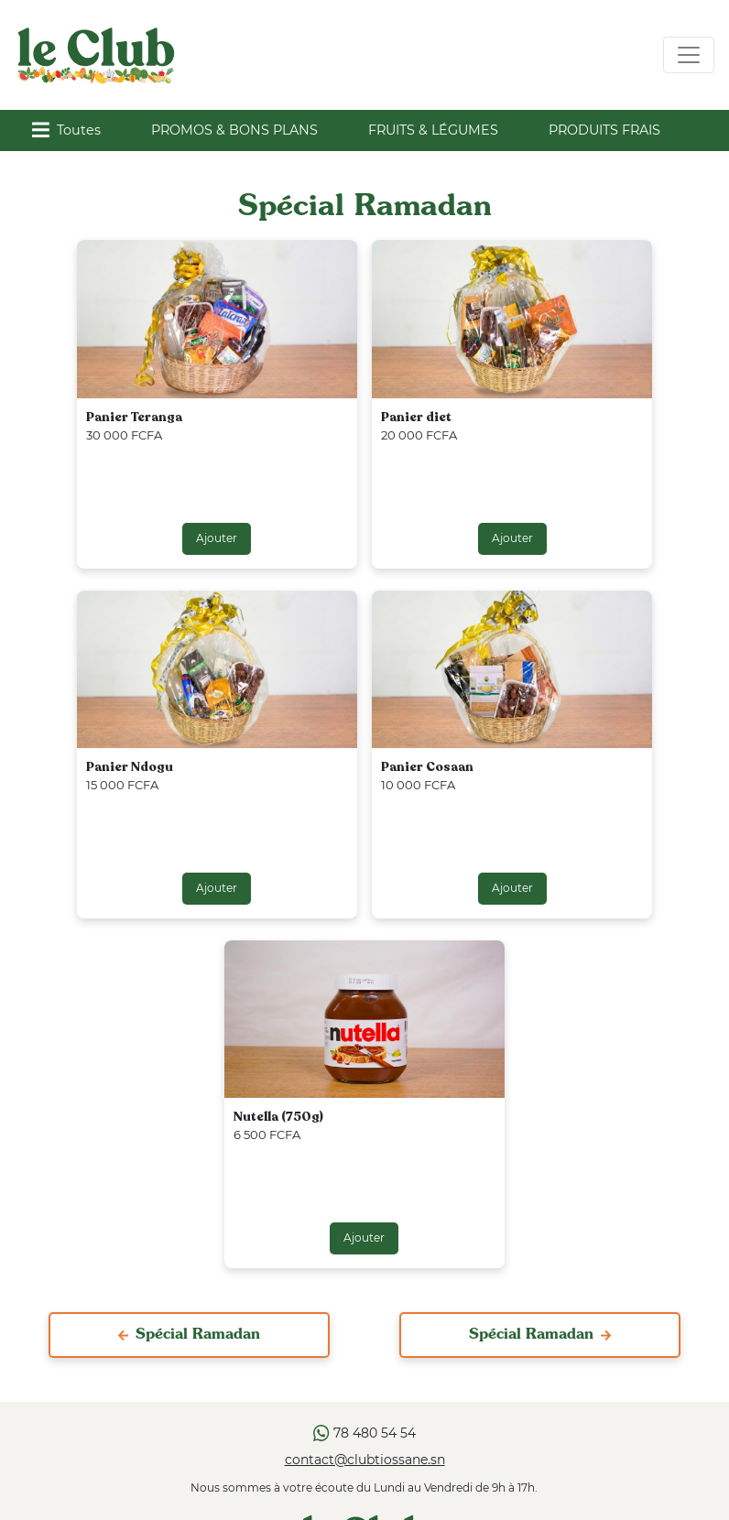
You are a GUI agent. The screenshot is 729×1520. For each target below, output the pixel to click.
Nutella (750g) (278, 1116)
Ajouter (216, 538)
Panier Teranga (134, 417)
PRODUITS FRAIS (604, 130)
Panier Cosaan (427, 767)
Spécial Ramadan (189, 1335)
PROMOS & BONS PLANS (234, 130)
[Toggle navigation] (688, 55)
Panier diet (416, 417)
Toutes (66, 130)
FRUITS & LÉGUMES (433, 130)
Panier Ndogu (129, 767)
